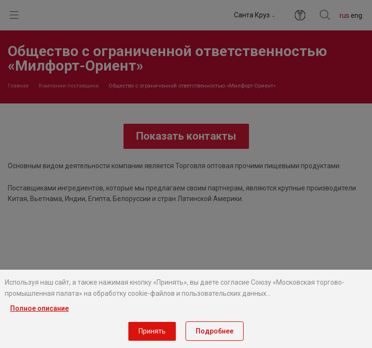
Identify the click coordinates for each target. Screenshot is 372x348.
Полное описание (39, 308)
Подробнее (214, 331)
